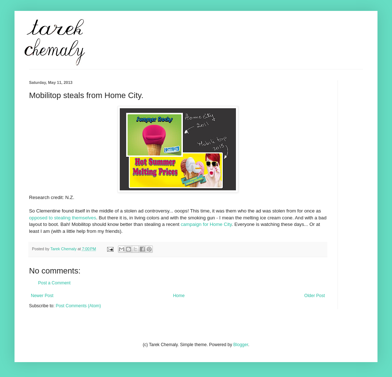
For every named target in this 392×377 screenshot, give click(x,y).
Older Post (314, 295)
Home (179, 295)
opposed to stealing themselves (62, 217)
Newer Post (42, 295)
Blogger (240, 344)
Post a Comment (54, 282)
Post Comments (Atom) (78, 305)
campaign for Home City (206, 224)
